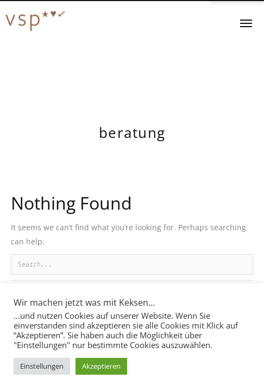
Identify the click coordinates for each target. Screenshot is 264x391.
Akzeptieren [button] (101, 366)
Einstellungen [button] (42, 366)
